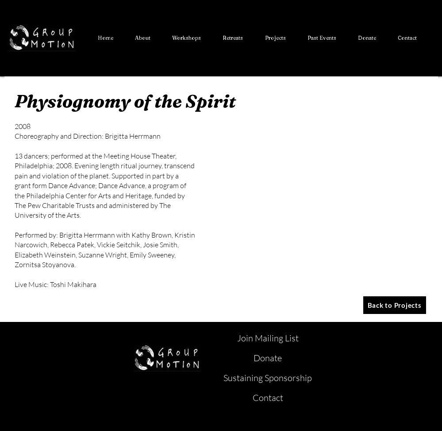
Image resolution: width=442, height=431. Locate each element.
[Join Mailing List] (269, 338)
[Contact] (269, 398)
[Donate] (269, 358)
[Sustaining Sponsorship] (269, 378)
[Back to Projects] (394, 305)
